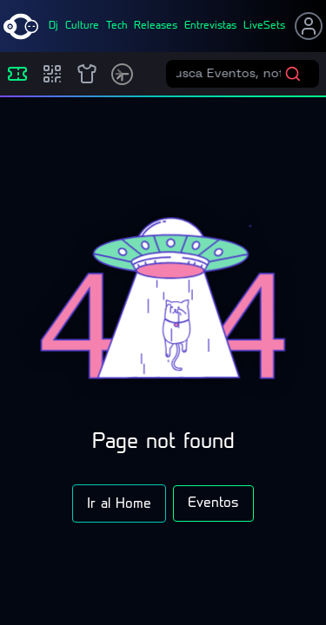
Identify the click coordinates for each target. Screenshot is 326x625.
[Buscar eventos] (230, 73)
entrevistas (210, 26)
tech (116, 26)
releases (155, 26)
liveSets (264, 26)
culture (82, 26)
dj (53, 26)
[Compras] (52, 73)
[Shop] (87, 73)
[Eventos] (17, 73)
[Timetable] (122, 74)
